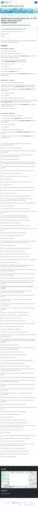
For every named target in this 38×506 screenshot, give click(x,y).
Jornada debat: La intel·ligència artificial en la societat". (12, 326)
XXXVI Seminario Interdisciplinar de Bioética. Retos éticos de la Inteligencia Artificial (17, 287)
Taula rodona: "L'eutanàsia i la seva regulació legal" (12, 329)
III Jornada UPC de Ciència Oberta (8, 357)
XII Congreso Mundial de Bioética (8, 205)
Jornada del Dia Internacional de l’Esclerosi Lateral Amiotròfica (14, 354)
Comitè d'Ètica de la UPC (12, 6)
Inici (1, 14)
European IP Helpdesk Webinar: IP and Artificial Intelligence (13, 363)
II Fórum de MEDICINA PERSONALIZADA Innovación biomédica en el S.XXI (16, 248)
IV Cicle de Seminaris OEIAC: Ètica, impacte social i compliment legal (15, 176)
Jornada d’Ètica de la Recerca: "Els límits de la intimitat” (12, 351)
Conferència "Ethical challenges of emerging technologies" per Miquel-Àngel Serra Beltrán (18, 374)
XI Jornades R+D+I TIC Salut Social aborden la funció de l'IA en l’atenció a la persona (18, 435)
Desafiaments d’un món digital (8, 238)
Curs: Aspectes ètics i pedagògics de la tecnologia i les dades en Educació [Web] (17, 278)
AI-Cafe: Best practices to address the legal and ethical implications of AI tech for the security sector (18, 389)
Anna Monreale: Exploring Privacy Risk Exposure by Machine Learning (15, 256)
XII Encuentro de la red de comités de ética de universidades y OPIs (15, 422)
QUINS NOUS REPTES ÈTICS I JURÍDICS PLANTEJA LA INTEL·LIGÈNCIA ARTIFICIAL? (19, 203)
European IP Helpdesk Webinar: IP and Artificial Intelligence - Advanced (15, 366)
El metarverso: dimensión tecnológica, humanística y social (13, 420)
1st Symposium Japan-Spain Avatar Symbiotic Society (12, 235)
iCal (4, 36)
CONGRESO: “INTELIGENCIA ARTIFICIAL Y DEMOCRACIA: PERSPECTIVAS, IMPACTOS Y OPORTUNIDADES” (19, 335)
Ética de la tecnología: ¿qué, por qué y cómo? (10, 159)
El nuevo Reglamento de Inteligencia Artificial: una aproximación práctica (16, 195)
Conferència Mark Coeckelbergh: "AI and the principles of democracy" (15, 253)
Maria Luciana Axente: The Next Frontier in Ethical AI (12, 317)
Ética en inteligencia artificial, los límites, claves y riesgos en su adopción (16, 438)
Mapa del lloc (24, 502)
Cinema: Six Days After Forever (8, 417)
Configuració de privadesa (29, 504)
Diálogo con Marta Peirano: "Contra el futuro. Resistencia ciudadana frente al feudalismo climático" (17, 300)
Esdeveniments (10, 14)
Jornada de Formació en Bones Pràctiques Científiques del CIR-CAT (15, 451)
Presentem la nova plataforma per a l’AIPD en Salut (12, 429)
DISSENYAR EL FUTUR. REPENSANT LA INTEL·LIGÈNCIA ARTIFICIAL (15, 315)
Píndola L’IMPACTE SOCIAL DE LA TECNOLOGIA (11, 222)
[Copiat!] (36, 18)
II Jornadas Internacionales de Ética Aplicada (11, 414)
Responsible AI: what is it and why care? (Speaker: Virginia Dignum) (15, 312)
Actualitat (5, 14)
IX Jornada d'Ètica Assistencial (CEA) (9, 193)
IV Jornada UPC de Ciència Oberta (8, 245)
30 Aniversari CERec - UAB (7, 179)
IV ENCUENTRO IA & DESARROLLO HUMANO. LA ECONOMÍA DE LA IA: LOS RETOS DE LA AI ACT (19, 212)
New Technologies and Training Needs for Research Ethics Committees (16, 225)
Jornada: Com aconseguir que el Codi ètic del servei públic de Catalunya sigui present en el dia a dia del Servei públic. (18, 270)
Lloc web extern (6, 33)
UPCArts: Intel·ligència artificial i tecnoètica (10, 344)
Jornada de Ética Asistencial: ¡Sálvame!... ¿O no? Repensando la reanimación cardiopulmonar (17, 394)
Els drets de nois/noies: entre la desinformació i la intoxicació (14, 404)
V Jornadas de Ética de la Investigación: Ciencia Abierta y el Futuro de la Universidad (18, 187)
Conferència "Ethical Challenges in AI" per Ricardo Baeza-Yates (14, 411)
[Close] (35, 2)
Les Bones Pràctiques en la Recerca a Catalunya (11, 147)
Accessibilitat (31, 502)
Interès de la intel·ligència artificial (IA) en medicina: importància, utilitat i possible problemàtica (18, 401)
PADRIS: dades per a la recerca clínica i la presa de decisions (14, 448)
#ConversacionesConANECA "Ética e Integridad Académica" (13, 441)
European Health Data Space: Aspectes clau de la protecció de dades (15, 220)
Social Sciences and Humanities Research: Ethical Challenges (14, 232)
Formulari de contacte (5, 493)
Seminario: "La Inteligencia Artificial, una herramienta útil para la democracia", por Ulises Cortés (19, 408)
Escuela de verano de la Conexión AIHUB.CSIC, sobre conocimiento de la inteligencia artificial (18, 385)
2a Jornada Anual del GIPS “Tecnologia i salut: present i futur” (14, 251)
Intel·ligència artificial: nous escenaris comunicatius (12, 173)
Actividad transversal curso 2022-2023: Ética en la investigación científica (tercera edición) (18, 296)
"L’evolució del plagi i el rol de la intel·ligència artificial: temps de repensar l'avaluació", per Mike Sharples (18, 304)
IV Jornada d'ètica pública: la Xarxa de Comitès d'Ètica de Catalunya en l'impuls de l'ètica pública (19, 229)
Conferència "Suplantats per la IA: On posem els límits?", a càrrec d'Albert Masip (17, 190)
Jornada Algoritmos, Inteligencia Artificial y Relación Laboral (13, 320)
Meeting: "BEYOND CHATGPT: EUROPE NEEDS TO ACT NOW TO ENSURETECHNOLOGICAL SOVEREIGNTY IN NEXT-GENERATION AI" (15, 216)
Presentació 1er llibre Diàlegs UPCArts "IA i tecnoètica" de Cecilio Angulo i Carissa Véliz (19, 397)
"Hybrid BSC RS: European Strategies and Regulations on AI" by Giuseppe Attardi (17, 360)
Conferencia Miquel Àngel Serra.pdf (9, 456)
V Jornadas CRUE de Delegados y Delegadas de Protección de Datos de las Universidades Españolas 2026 (16, 144)
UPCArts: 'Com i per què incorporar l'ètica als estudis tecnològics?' (15, 332)
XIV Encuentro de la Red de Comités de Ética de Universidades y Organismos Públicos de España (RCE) (18, 151)
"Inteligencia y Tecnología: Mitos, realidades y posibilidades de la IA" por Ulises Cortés (18, 377)
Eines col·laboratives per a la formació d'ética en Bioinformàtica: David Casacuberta (18, 323)
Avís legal (20, 504)
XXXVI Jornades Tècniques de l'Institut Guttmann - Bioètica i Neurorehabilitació (17, 181)
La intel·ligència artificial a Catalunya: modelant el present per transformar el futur (18, 170)
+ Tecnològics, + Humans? (7, 184)
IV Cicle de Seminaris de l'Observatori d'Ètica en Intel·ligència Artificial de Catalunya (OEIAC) (18, 167)
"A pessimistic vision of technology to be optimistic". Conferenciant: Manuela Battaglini (19, 259)
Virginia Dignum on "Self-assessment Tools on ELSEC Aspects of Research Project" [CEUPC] (18, 308)
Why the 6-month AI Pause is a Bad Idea (9, 262)
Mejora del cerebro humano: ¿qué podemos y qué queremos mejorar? (15, 453)
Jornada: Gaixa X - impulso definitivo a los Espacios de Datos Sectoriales (16, 208)
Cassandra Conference (6, 432)
